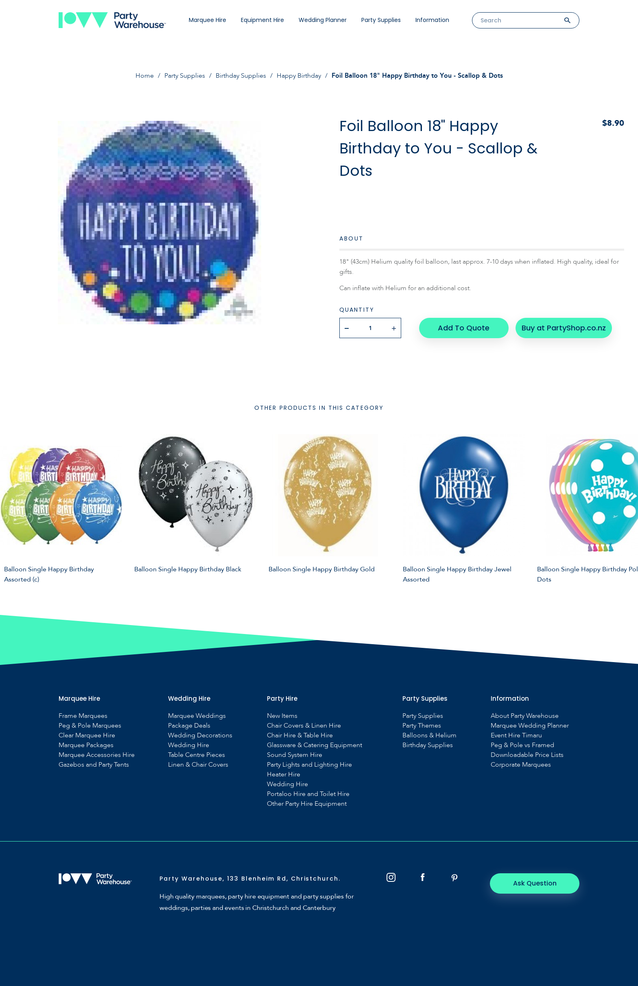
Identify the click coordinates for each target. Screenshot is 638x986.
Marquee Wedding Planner (530, 726)
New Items (282, 716)
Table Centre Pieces (196, 755)
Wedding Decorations (200, 735)
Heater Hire (283, 774)
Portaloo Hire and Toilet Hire (308, 794)
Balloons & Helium (429, 735)
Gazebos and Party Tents (94, 765)
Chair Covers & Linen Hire (304, 726)
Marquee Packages (86, 745)
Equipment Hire (262, 20)
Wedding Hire (188, 745)
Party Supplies (381, 20)
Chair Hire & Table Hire (300, 735)
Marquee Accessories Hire (97, 755)
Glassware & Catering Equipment (314, 745)
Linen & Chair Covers (198, 765)
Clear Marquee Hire (87, 735)
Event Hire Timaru (516, 735)
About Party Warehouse (525, 716)
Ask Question (535, 883)
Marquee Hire (207, 20)
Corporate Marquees (521, 765)
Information (432, 20)
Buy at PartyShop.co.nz (564, 328)
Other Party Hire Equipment (307, 804)
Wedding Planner (323, 20)
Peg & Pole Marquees (90, 726)
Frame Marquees (83, 716)
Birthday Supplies (241, 75)
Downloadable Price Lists (527, 755)
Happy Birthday (299, 75)
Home (144, 75)
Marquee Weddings (197, 716)
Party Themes (421, 726)
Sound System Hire (294, 755)
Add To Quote (463, 328)
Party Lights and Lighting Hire (309, 765)
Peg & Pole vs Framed (522, 745)
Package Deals (189, 726)
